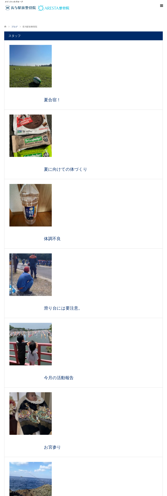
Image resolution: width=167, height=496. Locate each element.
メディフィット (75, 492)
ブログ (14, 27)
